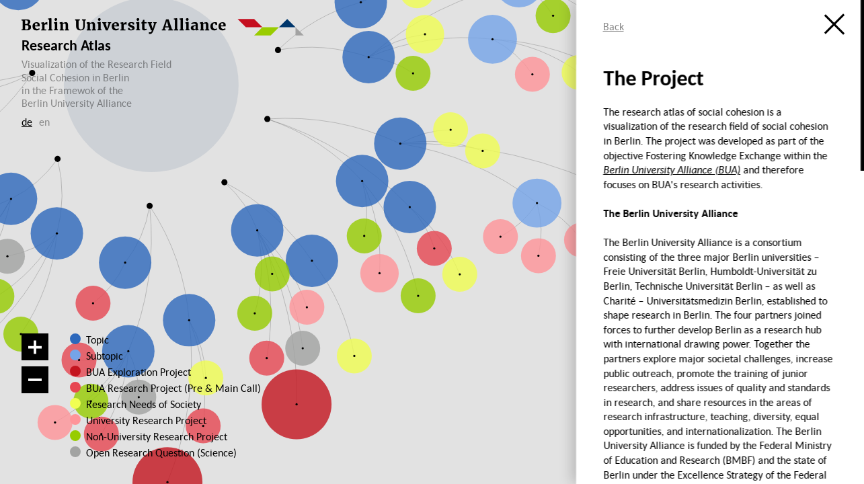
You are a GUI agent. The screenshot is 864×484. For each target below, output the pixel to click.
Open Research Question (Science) (148, 452)
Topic (97, 339)
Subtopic (104, 355)
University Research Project (143, 420)
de (27, 121)
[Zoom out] (35, 379)
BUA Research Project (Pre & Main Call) (173, 387)
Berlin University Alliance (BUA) (671, 169)
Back (613, 26)
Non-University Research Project (148, 436)
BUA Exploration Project (138, 371)
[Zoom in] (35, 346)
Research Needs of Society (142, 404)
